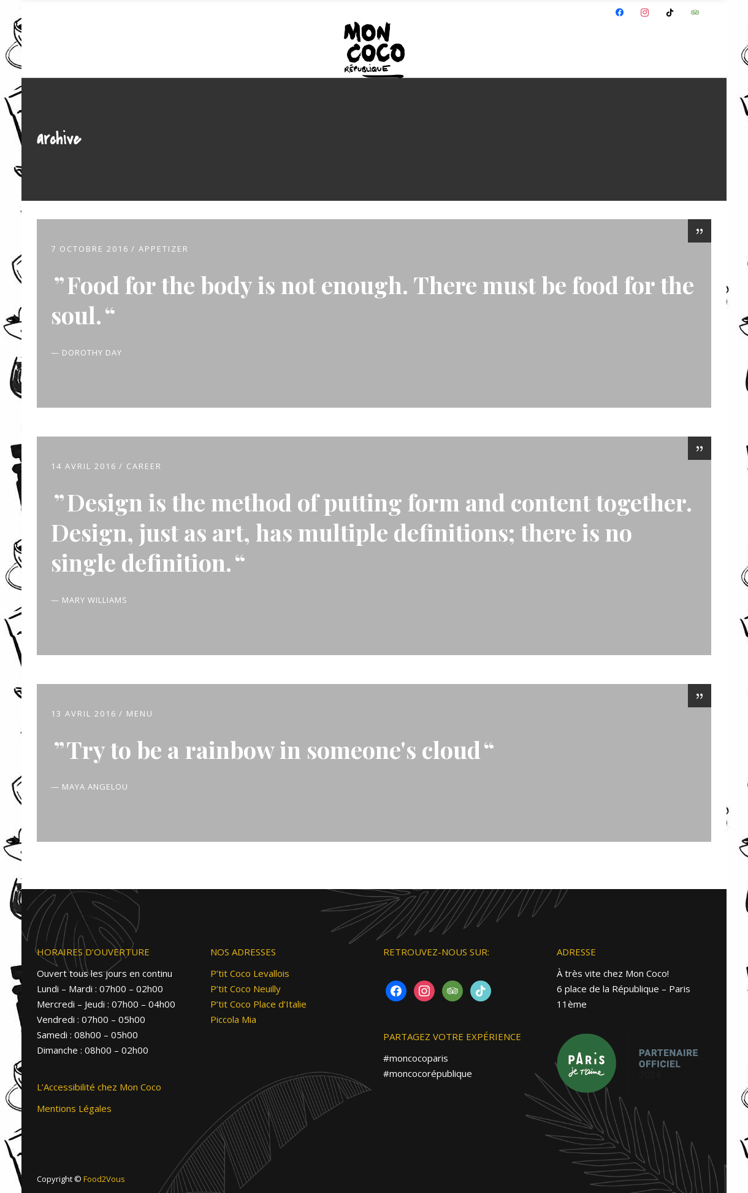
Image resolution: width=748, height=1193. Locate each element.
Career (144, 466)
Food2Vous (104, 1178)
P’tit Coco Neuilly (245, 988)
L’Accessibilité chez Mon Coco (99, 1087)
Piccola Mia (233, 1019)
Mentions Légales (74, 1108)
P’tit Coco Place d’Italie (258, 1004)
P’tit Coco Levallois (249, 973)
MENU (139, 713)
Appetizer (164, 248)
